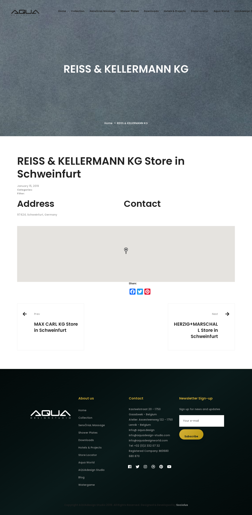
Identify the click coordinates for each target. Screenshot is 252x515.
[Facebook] (129, 467)
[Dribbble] (153, 467)
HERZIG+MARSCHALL (196, 325)
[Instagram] (145, 467)
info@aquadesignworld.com (148, 440)
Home (108, 123)
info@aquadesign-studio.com (149, 435)
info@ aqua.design (141, 430)
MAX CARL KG (56, 322)
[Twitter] (137, 467)
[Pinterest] (161, 467)
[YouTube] (169, 467)
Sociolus (182, 505)
